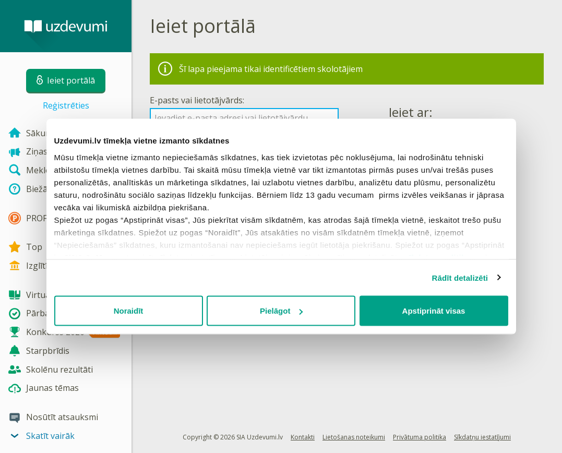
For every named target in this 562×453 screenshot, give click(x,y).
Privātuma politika (419, 437)
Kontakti (303, 437)
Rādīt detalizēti (460, 277)
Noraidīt (129, 310)
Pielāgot (281, 310)
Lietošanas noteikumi (353, 437)
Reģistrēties (66, 105)
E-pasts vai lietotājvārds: (197, 100)
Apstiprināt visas (433, 310)
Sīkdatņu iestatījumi (482, 437)
